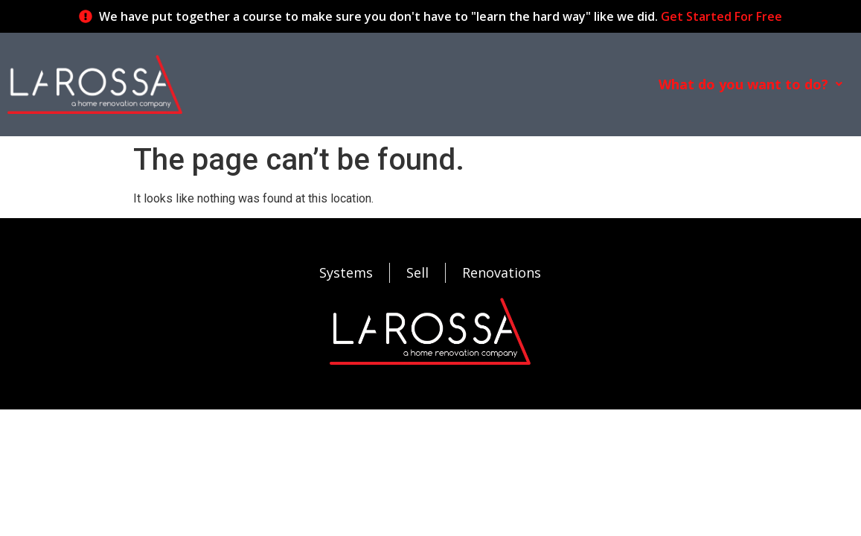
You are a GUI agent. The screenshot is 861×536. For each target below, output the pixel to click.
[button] (750, 84)
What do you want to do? (750, 84)
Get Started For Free (721, 16)
